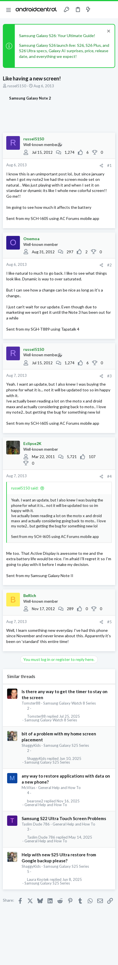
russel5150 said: (24, 488)
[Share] (101, 165)
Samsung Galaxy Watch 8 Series (69, 703)
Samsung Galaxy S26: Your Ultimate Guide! (57, 35)
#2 (109, 265)
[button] (8, 10)
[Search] (110, 10)
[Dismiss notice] (107, 32)
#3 (109, 376)
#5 (109, 622)
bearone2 (35, 801)
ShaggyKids (31, 745)
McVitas (28, 787)
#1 (109, 165)
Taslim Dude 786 (36, 824)
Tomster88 (31, 703)
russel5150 (16, 86)
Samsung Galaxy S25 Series (66, 745)
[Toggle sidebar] (99, 9)
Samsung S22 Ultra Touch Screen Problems (64, 818)
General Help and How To (59, 787)
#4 (109, 476)
